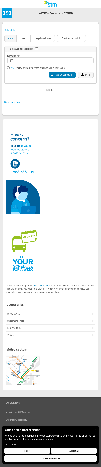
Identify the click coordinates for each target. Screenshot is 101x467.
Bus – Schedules (42, 285)
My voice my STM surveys (18, 412)
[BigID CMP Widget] (50, 445)
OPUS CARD (13, 314)
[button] (71, 38)
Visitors (10, 335)
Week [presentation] (23, 38)
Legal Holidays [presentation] (42, 38)
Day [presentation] (10, 38)
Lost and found (14, 328)
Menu (4, 4)
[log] (50, 60)
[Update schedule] (62, 75)
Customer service (15, 321)
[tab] (10, 38)
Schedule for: (13, 56)
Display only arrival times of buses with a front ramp (40, 68)
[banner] (50, 4)
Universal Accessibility (16, 420)
